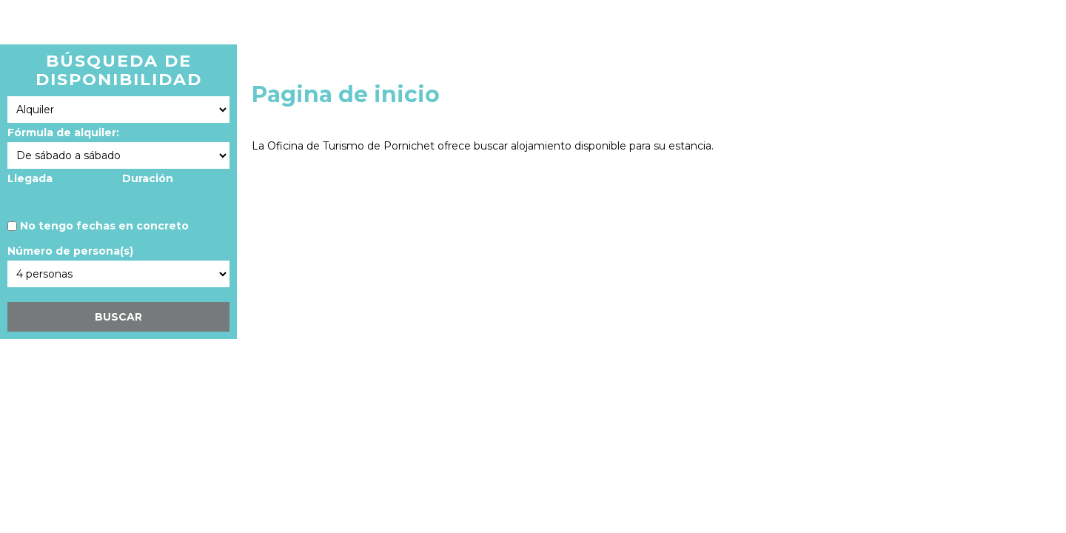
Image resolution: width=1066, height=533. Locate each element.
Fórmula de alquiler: (63, 132)
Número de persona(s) (70, 251)
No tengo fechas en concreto (104, 225)
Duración (147, 178)
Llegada (30, 178)
